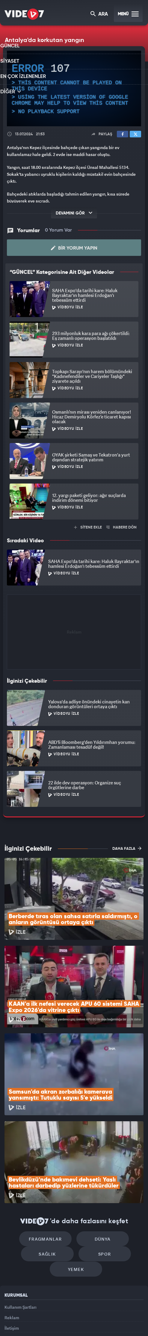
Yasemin (76, 1326)
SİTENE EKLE (88, 527)
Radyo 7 (44, 1314)
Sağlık (50, 1178)
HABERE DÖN (121, 527)
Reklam (11, 1248)
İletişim (11, 1261)
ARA (99, 14)
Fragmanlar (48, 1160)
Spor (101, 1178)
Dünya (100, 1160)
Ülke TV (85, 1314)
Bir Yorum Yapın (74, 248)
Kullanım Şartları (20, 1234)
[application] (74, 88)
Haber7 (116, 1314)
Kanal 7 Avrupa (66, 1314)
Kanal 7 (22, 1314)
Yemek (76, 1196)
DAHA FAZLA (126, 848)
